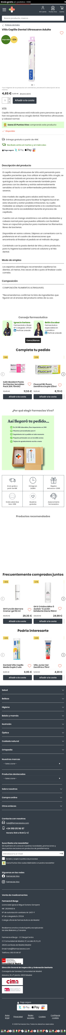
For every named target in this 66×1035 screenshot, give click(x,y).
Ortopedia (7, 750)
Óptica (5, 733)
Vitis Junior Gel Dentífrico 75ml (41, 666)
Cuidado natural (10, 741)
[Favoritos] (53, 9)
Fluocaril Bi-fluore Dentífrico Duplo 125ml (45, 385)
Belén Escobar (52, 323)
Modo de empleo (11, 260)
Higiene (6, 707)
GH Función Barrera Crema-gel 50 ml (13, 610)
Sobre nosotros (9, 789)
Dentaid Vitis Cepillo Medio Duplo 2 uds (13, 666)
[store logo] (12, 9)
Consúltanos (33, 340)
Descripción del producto (16, 165)
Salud (5, 690)
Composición (10, 281)
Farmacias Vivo (12, 876)
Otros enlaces (9, 806)
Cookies (42, 1017)
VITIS (4, 108)
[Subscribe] (62, 854)
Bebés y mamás (10, 716)
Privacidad (18, 1017)
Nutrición (6, 724)
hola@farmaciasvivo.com (17, 823)
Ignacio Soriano (22, 323)
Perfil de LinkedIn (23, 330)
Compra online (9, 798)
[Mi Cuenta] (42, 9)
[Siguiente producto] (63, 374)
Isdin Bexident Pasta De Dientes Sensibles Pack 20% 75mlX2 (13, 384)
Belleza (5, 699)
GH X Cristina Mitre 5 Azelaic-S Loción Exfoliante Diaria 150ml (45, 609)
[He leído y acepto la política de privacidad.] (3, 858)
